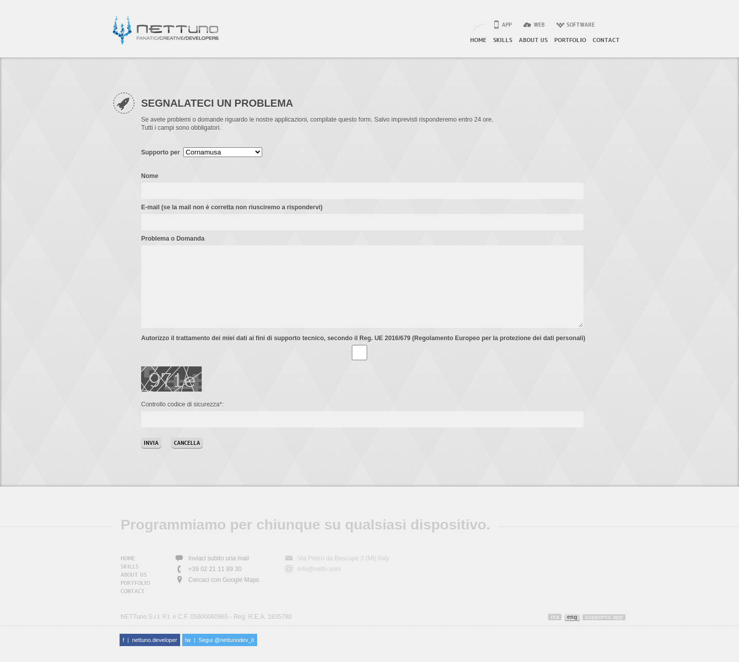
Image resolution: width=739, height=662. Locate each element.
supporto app (604, 633)
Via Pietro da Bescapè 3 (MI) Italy (344, 573)
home (478, 40)
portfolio (570, 40)
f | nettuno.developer (150, 655)
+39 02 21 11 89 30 (215, 584)
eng (572, 633)
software (581, 25)
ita (555, 633)
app (507, 25)
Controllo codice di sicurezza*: (182, 419)
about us (533, 40)
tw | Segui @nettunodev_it (220, 655)
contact (606, 40)
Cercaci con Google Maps (223, 595)
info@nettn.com (319, 584)
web (539, 25)
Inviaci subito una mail (218, 573)
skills (502, 40)
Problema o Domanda (172, 238)
